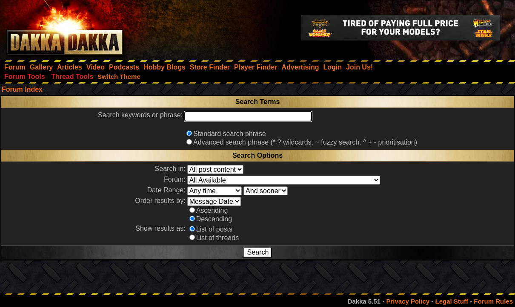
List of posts (214, 229)
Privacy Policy (407, 301)
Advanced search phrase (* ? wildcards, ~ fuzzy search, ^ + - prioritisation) (305, 142)
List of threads (217, 237)
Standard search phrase (229, 133)
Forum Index (22, 89)
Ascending (212, 210)
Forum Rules (493, 301)
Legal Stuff (451, 301)
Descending (214, 219)
